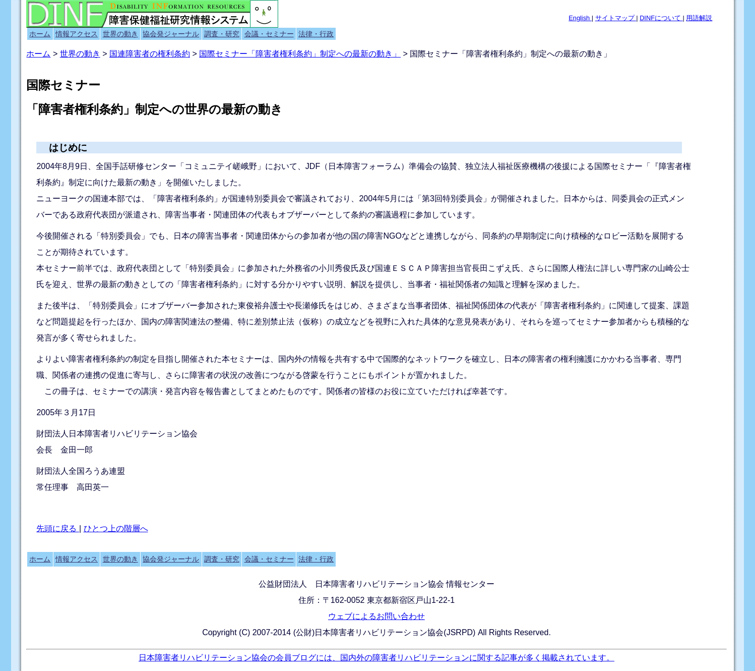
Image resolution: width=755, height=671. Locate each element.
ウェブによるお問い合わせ (376, 616)
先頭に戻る (57, 528)
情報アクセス (76, 34)
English (580, 18)
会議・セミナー (269, 34)
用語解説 (699, 18)
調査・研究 (221, 34)
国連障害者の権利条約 (149, 53)
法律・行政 (316, 34)
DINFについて (661, 18)
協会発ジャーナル (171, 34)
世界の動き (120, 34)
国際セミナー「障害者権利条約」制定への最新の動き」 (300, 53)
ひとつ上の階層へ (116, 528)
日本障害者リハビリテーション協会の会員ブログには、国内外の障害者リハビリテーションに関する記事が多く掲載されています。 (376, 657)
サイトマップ (616, 18)
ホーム (39, 34)
